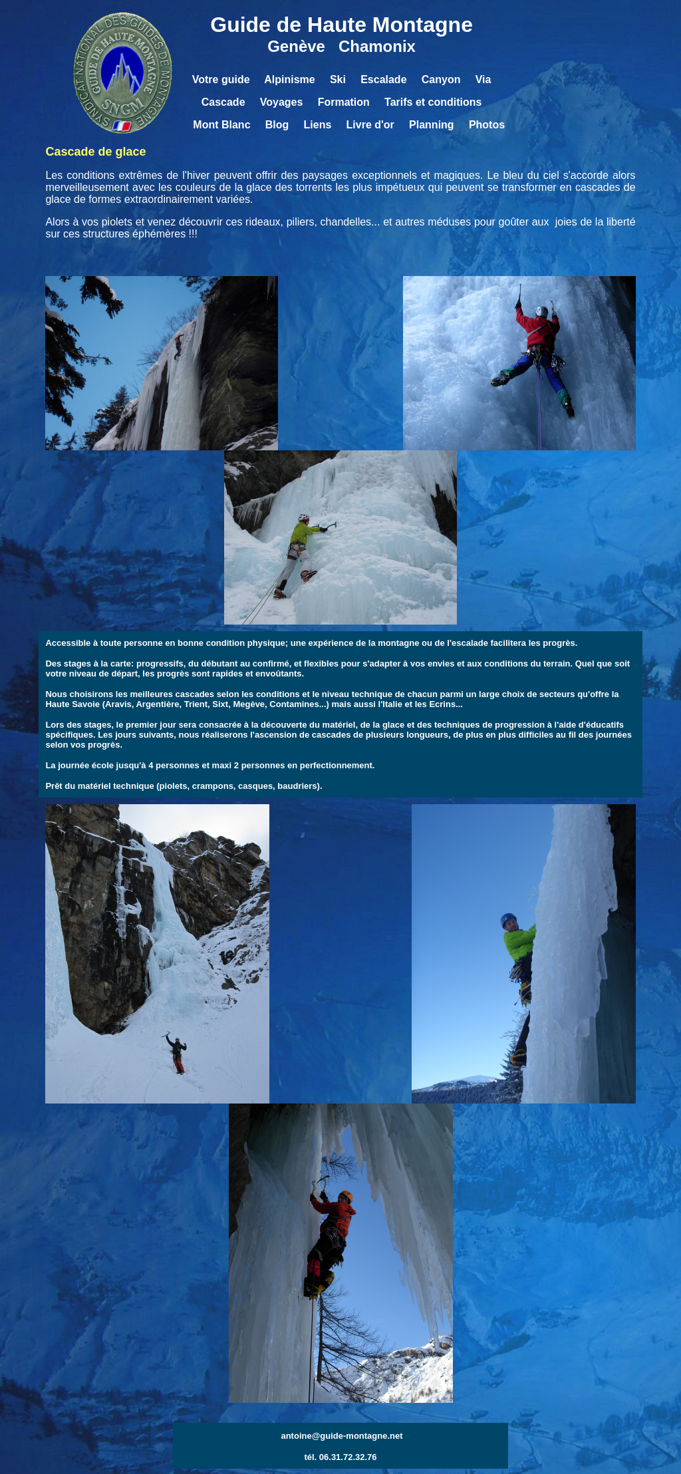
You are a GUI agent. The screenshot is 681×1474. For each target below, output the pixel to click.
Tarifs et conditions (432, 102)
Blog (280, 124)
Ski (338, 79)
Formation (344, 102)
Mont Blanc (221, 124)
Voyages (281, 102)
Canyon (443, 79)
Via (483, 79)
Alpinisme (289, 79)
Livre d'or (370, 124)
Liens (318, 124)
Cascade (223, 102)
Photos (487, 124)
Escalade (383, 79)
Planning (431, 124)
